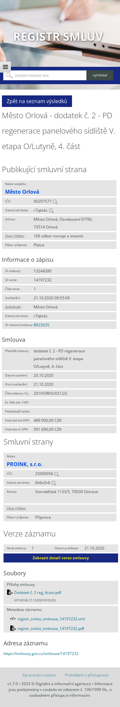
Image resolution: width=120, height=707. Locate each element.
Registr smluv (58, 36)
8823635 (41, 325)
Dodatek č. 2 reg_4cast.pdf (37, 592)
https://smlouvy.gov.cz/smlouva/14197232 (41, 653)
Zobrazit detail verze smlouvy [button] (61, 557)
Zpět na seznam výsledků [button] (37, 101)
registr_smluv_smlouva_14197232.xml (51, 618)
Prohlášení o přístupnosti (87, 675)
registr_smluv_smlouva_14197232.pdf (50, 628)
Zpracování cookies (39, 675)
